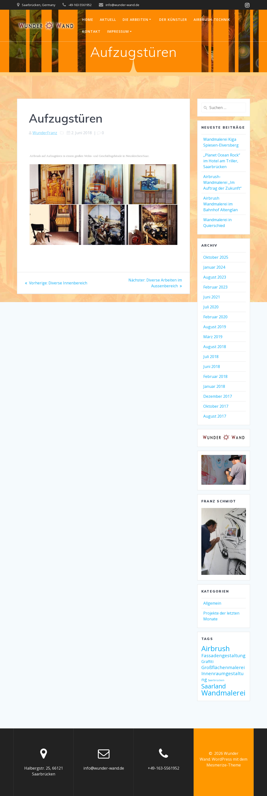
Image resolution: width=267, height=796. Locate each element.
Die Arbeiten (135, 19)
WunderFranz (44, 132)
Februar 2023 (215, 287)
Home (87, 19)
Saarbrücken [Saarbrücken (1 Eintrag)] (216, 680)
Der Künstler (173, 19)
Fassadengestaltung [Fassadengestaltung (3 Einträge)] (223, 655)
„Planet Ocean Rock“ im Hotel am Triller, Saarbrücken (221, 160)
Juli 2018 (211, 356)
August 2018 (214, 346)
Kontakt (91, 31)
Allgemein (212, 603)
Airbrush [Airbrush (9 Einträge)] (215, 648)
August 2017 (214, 416)
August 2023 (214, 277)
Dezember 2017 (217, 396)
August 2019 (214, 326)
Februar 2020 (215, 317)
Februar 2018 (215, 376)
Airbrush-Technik (212, 19)
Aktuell (108, 19)
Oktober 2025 (215, 257)
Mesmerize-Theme (223, 765)
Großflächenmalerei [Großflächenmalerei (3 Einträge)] (223, 667)
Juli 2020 (211, 307)
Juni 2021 (211, 297)
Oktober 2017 (215, 406)
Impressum (118, 31)
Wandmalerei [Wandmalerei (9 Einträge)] (223, 693)
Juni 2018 (211, 366)
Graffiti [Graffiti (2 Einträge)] (207, 661)
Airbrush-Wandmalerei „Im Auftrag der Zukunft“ (222, 182)
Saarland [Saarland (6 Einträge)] (213, 686)
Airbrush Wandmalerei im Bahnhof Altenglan (220, 203)
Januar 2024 (214, 267)
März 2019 (212, 336)
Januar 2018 (214, 386)
